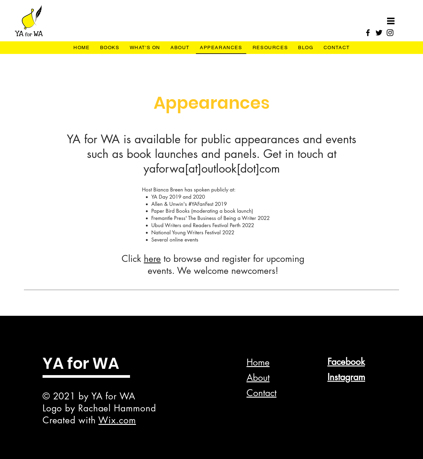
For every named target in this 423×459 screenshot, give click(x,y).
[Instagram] (390, 32)
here (152, 259)
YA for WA (81, 363)
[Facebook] (367, 32)
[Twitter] (378, 32)
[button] (391, 21)
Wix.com (117, 420)
